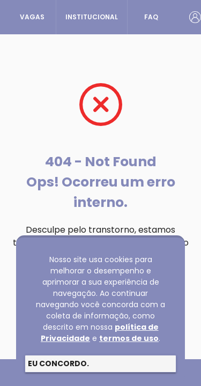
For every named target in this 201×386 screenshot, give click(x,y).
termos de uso (129, 338)
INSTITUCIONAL (91, 16)
